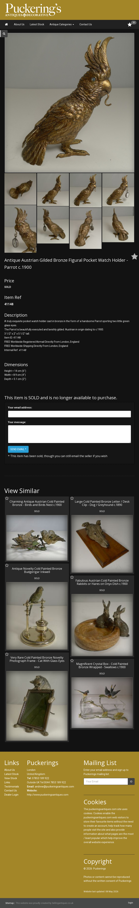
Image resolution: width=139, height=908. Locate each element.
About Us (19, 24)
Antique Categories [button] (62, 24)
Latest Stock (37, 24)
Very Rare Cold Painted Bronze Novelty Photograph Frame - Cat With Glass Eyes (37, 659)
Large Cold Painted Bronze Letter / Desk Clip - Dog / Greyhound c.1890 (102, 503)
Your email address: (20, 407)
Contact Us (85, 24)
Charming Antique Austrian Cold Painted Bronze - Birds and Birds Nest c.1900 (37, 503)
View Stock (10, 778)
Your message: (17, 422)
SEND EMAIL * (18, 449)
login (130, 903)
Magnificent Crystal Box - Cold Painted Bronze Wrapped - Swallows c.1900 (102, 665)
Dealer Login (11, 794)
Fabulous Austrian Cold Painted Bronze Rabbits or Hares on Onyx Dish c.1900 (102, 582)
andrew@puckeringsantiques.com (54, 786)
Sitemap (9, 903)
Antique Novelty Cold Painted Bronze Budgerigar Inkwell (37, 570)
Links (7, 782)
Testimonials (11, 786)
